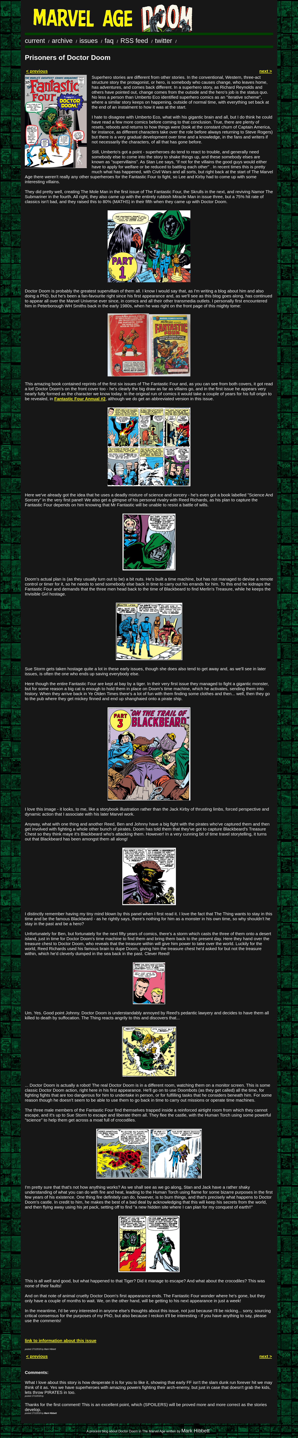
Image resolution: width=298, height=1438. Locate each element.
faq (109, 40)
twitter (163, 40)
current (35, 40)
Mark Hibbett (195, 1430)
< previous (37, 71)
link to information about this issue (60, 1340)
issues (88, 40)
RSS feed (134, 40)
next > (265, 71)
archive (62, 40)
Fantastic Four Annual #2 (80, 398)
